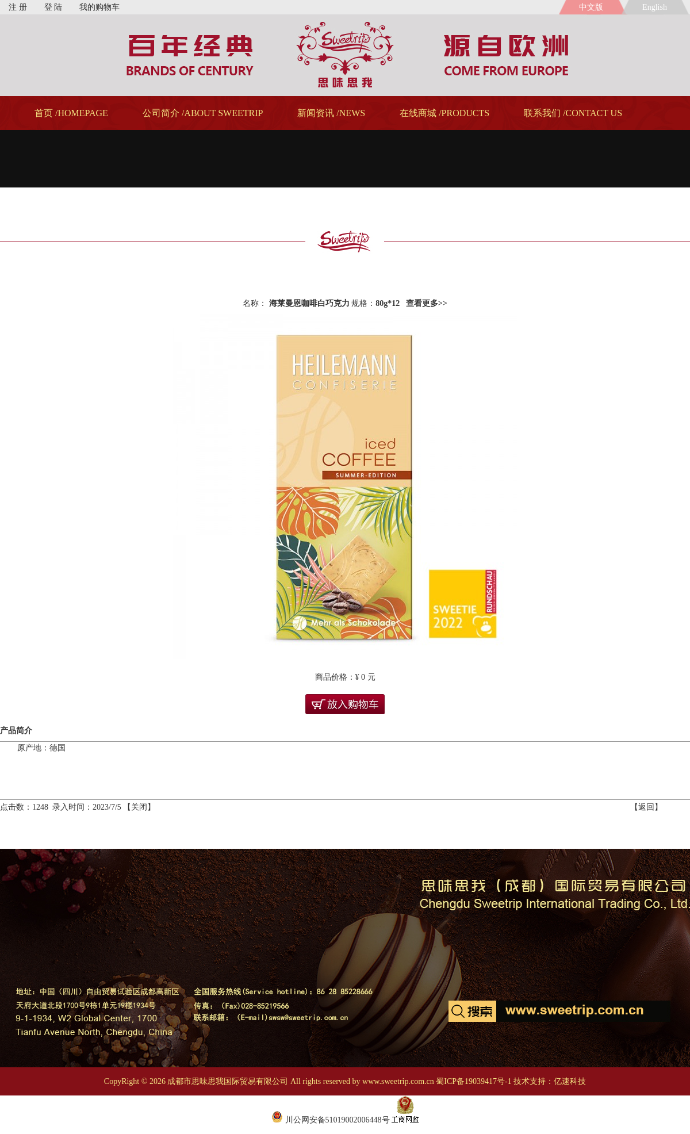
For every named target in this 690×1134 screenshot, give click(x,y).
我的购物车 (99, 7)
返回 (646, 807)
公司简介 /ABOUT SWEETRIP (203, 113)
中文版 (591, 7)
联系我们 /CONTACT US (573, 113)
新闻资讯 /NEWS (331, 113)
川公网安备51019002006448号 (330, 1120)
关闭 (139, 807)
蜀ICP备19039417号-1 (473, 1081)
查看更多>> (426, 303)
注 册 (18, 7)
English (656, 7)
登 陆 (53, 7)
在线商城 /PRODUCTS (444, 113)
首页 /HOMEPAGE (71, 113)
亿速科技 (570, 1081)
